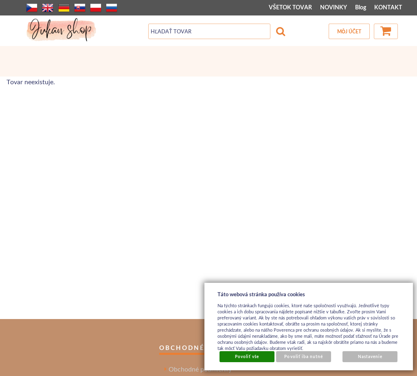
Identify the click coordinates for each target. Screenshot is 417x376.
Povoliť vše (247, 356)
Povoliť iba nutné (303, 356)
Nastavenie (370, 356)
